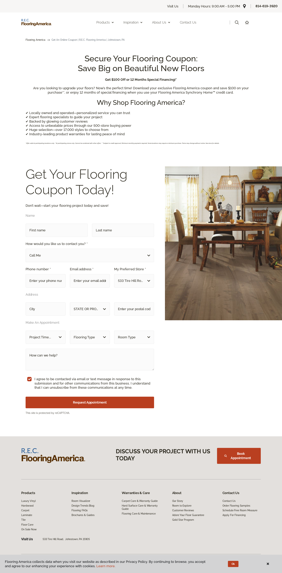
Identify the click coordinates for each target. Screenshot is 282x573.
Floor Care (27, 524)
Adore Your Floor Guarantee (188, 515)
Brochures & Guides (82, 515)
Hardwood (27, 505)
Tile (23, 519)
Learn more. (105, 566)
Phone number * (38, 269)
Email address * (81, 269)
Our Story (177, 500)
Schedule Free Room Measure (239, 510)
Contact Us (188, 22)
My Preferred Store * (130, 269)
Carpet (25, 510)
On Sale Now (28, 529)
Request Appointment (90, 402)
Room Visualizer (80, 500)
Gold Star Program (183, 519)
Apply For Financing (234, 515)
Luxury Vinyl (28, 500)
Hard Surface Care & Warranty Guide (140, 507)
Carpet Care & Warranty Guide (140, 500)
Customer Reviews (183, 510)
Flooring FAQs (79, 510)
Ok (233, 563)
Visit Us (172, 6)
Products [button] (105, 22)
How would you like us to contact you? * (57, 244)
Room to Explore (181, 505)
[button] (236, 22)
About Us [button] (161, 22)
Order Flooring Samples (236, 505)
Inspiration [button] (133, 22)
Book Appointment (237, 456)
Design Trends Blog (82, 505)
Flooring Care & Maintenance (139, 513)
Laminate (26, 515)
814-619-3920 (267, 6)
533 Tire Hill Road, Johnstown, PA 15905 (66, 539)
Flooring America (35, 39)
